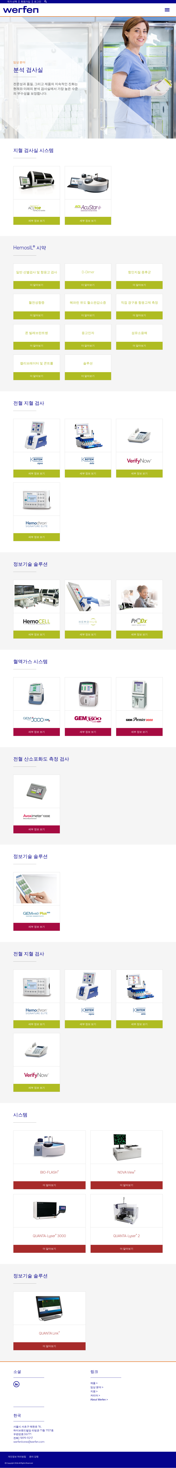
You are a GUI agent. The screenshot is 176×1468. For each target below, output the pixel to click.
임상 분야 (95, 1387)
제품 (92, 1383)
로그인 (37, 1)
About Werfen (98, 1399)
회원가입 (25, 1)
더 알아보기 (36, 285)
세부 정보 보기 (36, 221)
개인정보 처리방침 (17, 1457)
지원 (92, 1391)
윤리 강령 (34, 1457)
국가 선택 (12, 1)
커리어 (94, 1395)
